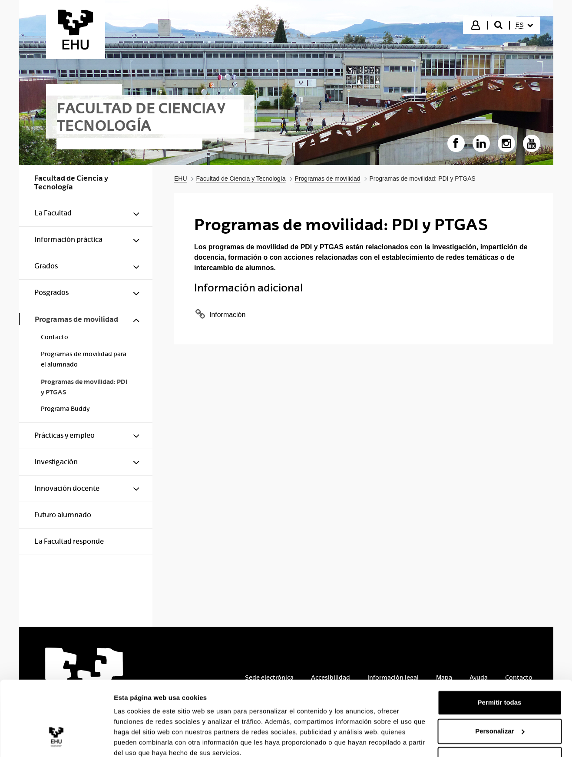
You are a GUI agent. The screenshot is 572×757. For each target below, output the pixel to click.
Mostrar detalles (139, 740)
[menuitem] (524, 25)
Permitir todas (500, 665)
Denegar (499, 722)
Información (227, 314)
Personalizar (499, 693)
